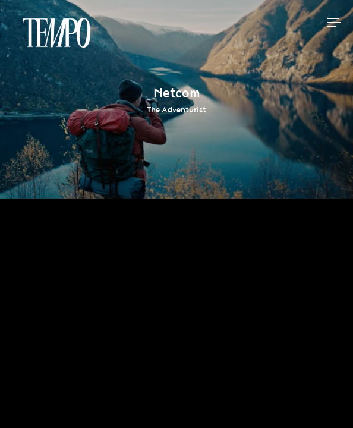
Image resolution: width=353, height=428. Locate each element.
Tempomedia (56, 33)
